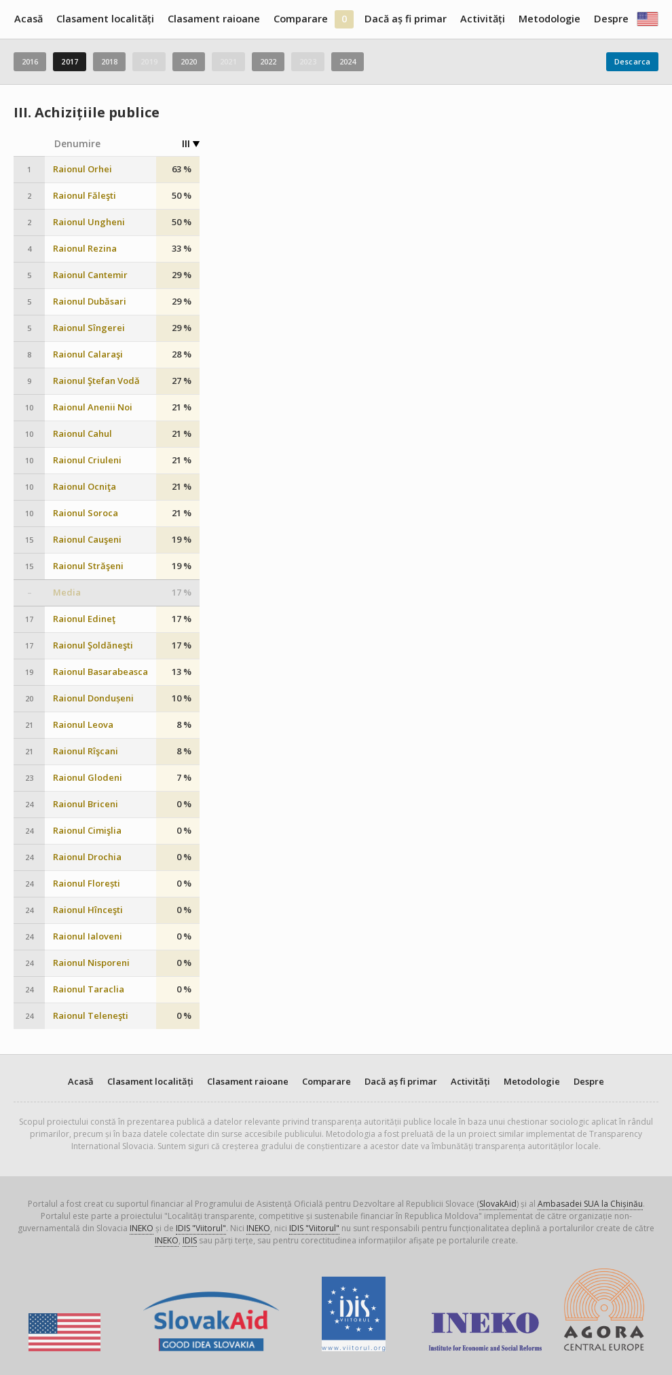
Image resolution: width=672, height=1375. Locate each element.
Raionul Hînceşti (88, 910)
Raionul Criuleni (87, 460)
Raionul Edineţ (84, 619)
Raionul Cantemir (90, 275)
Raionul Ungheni (89, 222)
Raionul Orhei (82, 169)
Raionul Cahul (82, 434)
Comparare (301, 18)
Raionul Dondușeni (93, 698)
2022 (268, 61)
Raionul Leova (83, 725)
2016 (30, 61)
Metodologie (549, 18)
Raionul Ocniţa (84, 486)
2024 (347, 61)
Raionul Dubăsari (89, 301)
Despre (611, 18)
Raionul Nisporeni (91, 963)
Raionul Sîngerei (89, 328)
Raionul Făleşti (84, 195)
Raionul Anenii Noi (92, 407)
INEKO (141, 1228)
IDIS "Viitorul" (201, 1228)
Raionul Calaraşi (88, 354)
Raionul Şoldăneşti (93, 645)
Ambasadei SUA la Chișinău (590, 1203)
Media (67, 592)
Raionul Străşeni (88, 566)
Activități (482, 18)
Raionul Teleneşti (90, 1016)
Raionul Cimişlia (87, 830)
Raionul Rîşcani (85, 751)
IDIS (190, 1240)
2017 (69, 61)
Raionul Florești (86, 883)
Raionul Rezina (85, 248)
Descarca (632, 61)
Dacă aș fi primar (406, 18)
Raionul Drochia (87, 857)
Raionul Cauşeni (87, 539)
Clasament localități (105, 18)
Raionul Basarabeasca (100, 672)
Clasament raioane (214, 18)
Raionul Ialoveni (87, 936)
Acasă (28, 18)
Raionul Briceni (85, 804)
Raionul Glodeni (87, 777)
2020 (189, 61)
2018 (109, 61)
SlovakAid (498, 1203)
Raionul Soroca (85, 513)
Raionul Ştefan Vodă (96, 381)
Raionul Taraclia (88, 989)
